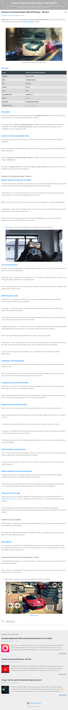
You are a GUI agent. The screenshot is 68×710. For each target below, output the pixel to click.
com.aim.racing (30, 105)
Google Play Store (7, 499)
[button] (65, 12)
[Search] (65, 3)
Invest (7, 227)
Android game (28, 21)
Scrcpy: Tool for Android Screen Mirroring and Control (21, 680)
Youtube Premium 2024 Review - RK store (16, 659)
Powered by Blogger (34, 703)
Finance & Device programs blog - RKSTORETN (34, 3)
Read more (63, 653)
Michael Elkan (38, 706)
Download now (34, 615)
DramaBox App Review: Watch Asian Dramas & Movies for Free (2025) (26, 638)
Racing (28, 98)
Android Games (10, 621)
